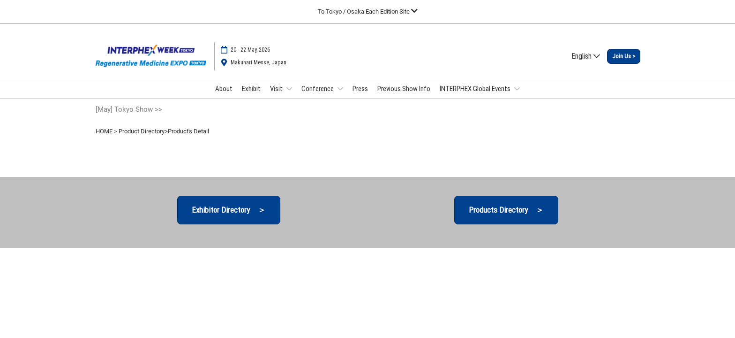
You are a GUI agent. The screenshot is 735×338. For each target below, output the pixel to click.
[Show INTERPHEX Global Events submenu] (517, 88)
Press (360, 88)
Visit (277, 88)
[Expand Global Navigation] (368, 11)
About (223, 88)
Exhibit (251, 88)
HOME (104, 131)
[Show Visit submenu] (289, 88)
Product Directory (142, 131)
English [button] (585, 56)
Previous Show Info (403, 88)
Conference (318, 88)
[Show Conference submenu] (340, 88)
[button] (623, 56)
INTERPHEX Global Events (476, 88)
